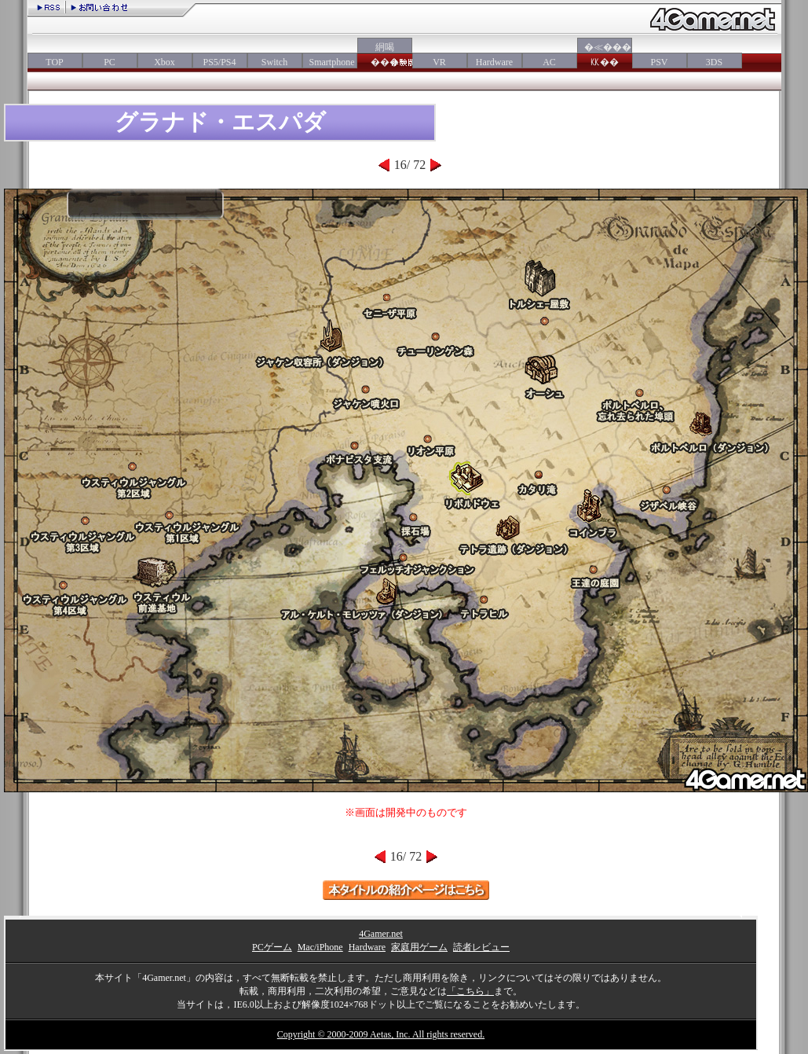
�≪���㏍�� (604, 55)
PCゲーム (272, 947)
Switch (274, 62)
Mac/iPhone (320, 947)
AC (549, 62)
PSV (658, 62)
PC (109, 62)
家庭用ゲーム (419, 947)
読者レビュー (481, 947)
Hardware (494, 62)
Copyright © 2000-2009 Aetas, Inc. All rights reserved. (380, 1034)
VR (439, 62)
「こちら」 (470, 991)
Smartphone (329, 62)
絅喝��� (385, 55)
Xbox (164, 62)
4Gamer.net (381, 933)
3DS (714, 62)
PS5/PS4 (219, 62)
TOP (54, 62)
